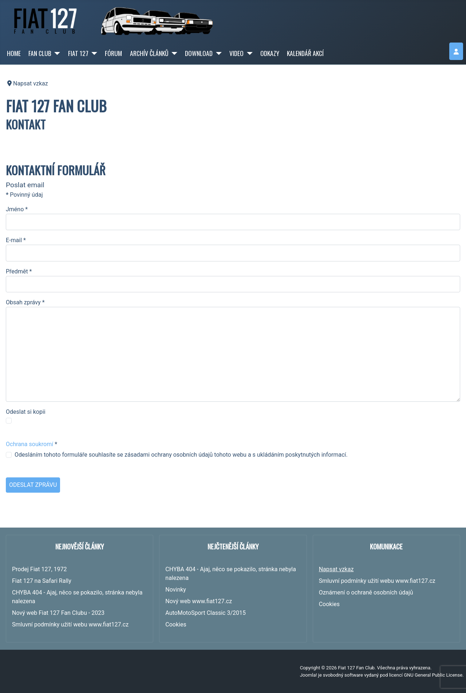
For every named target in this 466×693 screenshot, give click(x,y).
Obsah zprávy (25, 302)
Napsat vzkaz (336, 569)
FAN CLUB (39, 53)
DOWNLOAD (199, 53)
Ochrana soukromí (29, 444)
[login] (456, 51)
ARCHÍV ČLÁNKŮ (149, 53)
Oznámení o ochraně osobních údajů (366, 592)
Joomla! (308, 675)
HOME (14, 53)
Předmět (19, 271)
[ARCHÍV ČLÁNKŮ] (173, 53)
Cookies (329, 604)
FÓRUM (113, 53)
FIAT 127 (78, 53)
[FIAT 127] (93, 53)
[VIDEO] (248, 53)
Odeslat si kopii (26, 411)
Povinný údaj (24, 194)
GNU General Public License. (433, 675)
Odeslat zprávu (33, 484)
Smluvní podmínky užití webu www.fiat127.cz (377, 580)
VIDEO (236, 53)
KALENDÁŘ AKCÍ (305, 53)
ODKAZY (269, 53)
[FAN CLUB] (55, 53)
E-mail (16, 240)
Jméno (17, 209)
